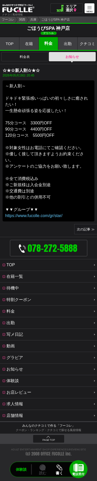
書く (59, 473)
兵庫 (33, 19)
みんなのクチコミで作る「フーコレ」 (48, 425)
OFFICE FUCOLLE (52, 454)
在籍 (29, 43)
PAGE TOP (48, 440)
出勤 (68, 43)
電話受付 (78, 474)
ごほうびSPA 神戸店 (55, 19)
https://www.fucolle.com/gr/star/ (33, 215)
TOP (10, 43)
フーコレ (8, 19)
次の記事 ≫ (86, 229)
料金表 (25, 57)
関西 (22, 19)
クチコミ (87, 43)
